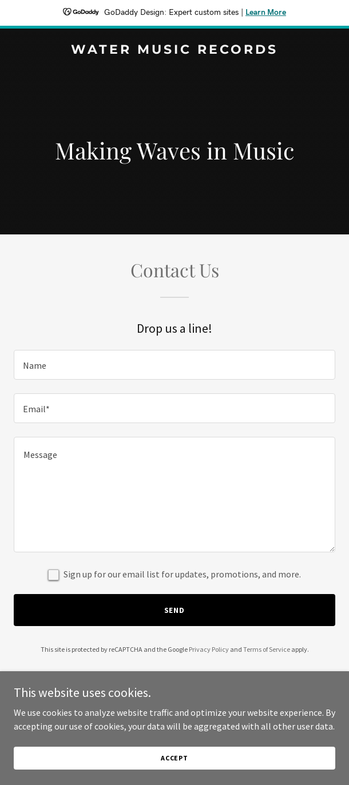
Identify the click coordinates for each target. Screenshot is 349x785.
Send (174, 610)
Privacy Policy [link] (209, 649)
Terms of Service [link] (266, 649)
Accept (174, 758)
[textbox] (174, 365)
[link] (174, 50)
